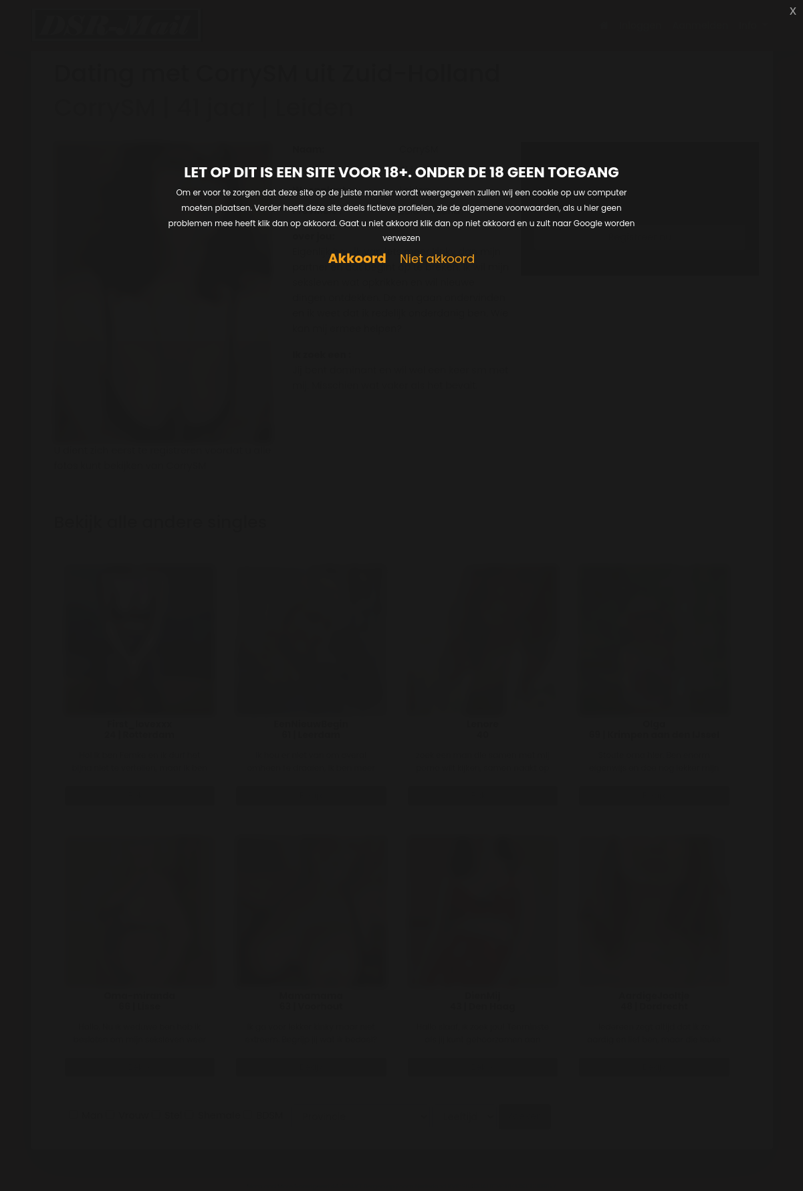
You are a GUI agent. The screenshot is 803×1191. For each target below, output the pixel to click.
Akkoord (357, 258)
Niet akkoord (437, 259)
